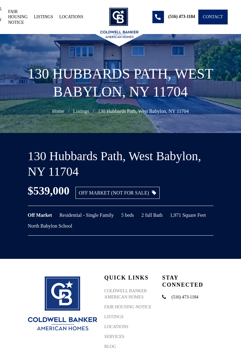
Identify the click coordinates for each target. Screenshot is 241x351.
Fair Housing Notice (18, 17)
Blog (110, 346)
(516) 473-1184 (184, 297)
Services (114, 336)
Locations (71, 17)
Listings (43, 17)
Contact (213, 17)
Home (58, 111)
